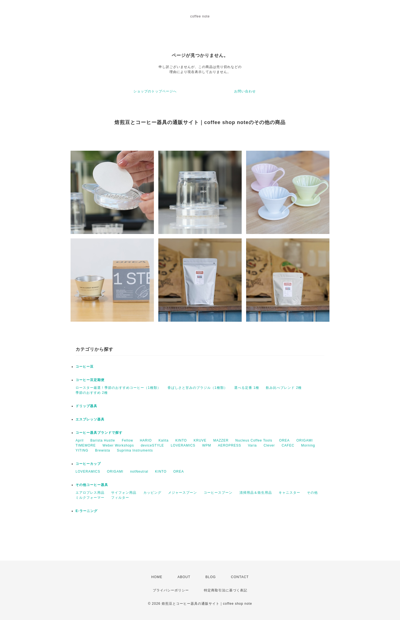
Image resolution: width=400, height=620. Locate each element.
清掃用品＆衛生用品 (255, 493)
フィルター (120, 498)
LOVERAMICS (183, 445)
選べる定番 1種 (246, 388)
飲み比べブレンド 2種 (284, 388)
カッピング (152, 493)
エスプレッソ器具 (90, 419)
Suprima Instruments (135, 450)
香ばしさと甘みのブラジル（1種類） (198, 388)
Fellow (127, 440)
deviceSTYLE (152, 445)
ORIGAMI (304, 440)
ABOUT (184, 577)
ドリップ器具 (86, 406)
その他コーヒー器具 (92, 485)
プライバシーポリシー (171, 590)
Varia (252, 445)
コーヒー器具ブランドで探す (99, 433)
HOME (156, 577)
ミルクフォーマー (90, 498)
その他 (312, 493)
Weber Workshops (118, 445)
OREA (284, 440)
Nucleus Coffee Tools (253, 440)
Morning (308, 445)
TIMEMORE (86, 445)
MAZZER (221, 440)
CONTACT (240, 577)
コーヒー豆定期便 (90, 380)
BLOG (211, 577)
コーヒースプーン (218, 493)
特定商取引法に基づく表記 (225, 590)
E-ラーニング (87, 511)
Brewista (102, 450)
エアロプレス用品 (90, 493)
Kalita (164, 440)
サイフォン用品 (123, 493)
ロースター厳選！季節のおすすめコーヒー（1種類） (118, 388)
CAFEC (288, 445)
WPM (206, 445)
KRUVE (200, 440)
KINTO (181, 440)
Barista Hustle (102, 440)
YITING (82, 450)
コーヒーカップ (88, 464)
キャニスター (289, 493)
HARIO (146, 440)
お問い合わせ (245, 91)
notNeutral (139, 471)
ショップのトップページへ (155, 91)
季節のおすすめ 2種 (92, 393)
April (80, 440)
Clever (269, 445)
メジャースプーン (182, 493)
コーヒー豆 (85, 367)
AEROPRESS (229, 445)
